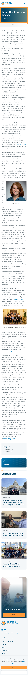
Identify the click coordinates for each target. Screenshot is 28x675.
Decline (14, 672)
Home (3, 24)
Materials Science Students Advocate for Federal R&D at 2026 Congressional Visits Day (13, 503)
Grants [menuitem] (3, 644)
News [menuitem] (3, 647)
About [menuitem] (3, 653)
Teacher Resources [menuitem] (7, 638)
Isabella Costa (18, 299)
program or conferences (9, 352)
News (7, 24)
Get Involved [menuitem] (5, 650)
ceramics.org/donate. (10, 439)
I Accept (14, 668)
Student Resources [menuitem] (7, 641)
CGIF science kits (20, 144)
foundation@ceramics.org (9, 633)
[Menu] (25, 4)
